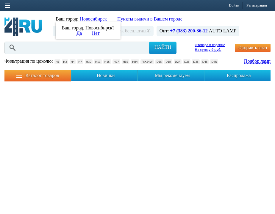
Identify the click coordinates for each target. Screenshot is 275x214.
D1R (168, 62)
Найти (162, 47)
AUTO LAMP (223, 30)
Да (79, 33)
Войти (234, 5)
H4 (72, 62)
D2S (186, 62)
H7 (80, 62)
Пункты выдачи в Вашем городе (149, 18)
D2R (177, 62)
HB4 (135, 62)
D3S (195, 62)
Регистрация (256, 5)
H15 (107, 62)
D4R (214, 62)
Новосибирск (93, 18)
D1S (159, 62)
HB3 (125, 62)
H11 (98, 62)
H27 (116, 62)
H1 (57, 62)
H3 (65, 62)
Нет (96, 33)
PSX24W (147, 62)
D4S (204, 62)
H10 (88, 62)
